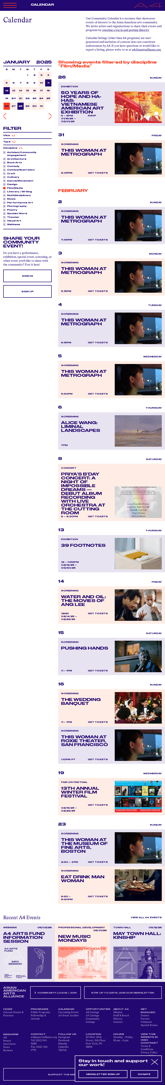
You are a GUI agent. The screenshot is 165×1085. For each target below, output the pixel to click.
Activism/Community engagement (20, 153)
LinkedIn (63, 1047)
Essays (7, 1041)
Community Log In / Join (55, 993)
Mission (117, 1012)
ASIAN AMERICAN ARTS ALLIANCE (14, 992)
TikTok (62, 1050)
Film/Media (14, 188)
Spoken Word (16, 213)
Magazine (11, 1034)
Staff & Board (121, 1015)
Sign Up (27, 292)
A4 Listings (92, 1015)
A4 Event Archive (68, 1015)
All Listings (92, 1012)
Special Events (149, 1025)
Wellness (12, 224)
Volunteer (146, 1022)
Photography (16, 206)
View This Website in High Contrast (149, 1038)
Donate (145, 1015)
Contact (118, 1022)
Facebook (63, 1040)
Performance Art (19, 202)
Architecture (16, 159)
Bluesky (62, 1043)
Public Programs (40, 1012)
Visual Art (13, 220)
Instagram (64, 1037)
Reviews (8, 1050)
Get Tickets (98, 173)
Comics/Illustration (20, 169)
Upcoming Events (68, 1012)
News (6, 1047)
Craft (10, 173)
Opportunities (98, 1009)
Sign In (27, 276)
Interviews (9, 1044)
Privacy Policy (149, 1052)
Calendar (42, 4)
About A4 (121, 1009)
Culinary (12, 177)
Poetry (11, 209)
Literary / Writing (18, 191)
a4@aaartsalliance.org (146, 49)
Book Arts (13, 162)
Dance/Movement (19, 180)
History (117, 1019)
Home (7, 1009)
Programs (40, 1009)
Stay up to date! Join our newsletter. (123, 993)
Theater (12, 217)
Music (10, 199)
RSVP (92, 116)
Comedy (12, 166)
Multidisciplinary (18, 195)
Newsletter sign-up (103, 1074)
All (5, 1037)
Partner (145, 1019)
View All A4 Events (146, 918)
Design (11, 184)
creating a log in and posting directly (125, 30)
